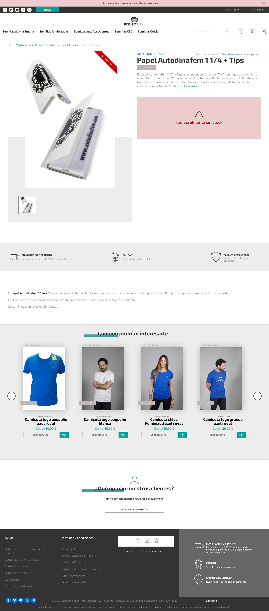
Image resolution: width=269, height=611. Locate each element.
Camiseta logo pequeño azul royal (46, 421)
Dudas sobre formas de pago (22, 559)
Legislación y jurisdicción (75, 575)
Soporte (238, 32)
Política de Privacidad (73, 562)
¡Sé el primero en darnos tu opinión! (239, 54)
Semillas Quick (148, 31)
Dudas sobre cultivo (16, 572)
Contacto (211, 600)
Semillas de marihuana (18, 31)
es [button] (235, 9)
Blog (47, 9)
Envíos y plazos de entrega (77, 555)
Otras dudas (12, 579)
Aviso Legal (68, 548)
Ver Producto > (41, 435)
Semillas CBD (124, 31)
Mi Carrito (263, 32)
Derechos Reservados (74, 582)
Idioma (228, 9)
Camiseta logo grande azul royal (223, 421)
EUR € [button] (260, 9)
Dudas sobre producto (18, 566)
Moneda (251, 9)
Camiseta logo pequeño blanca (105, 421)
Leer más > (191, 86)
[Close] (263, 3)
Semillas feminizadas (54, 31)
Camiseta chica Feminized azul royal (164, 421)
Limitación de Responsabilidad (79, 568)
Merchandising (150, 54)
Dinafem (146, 67)
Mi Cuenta (251, 32)
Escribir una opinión (135, 509)
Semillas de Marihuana (18, 586)
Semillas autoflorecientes (91, 31)
